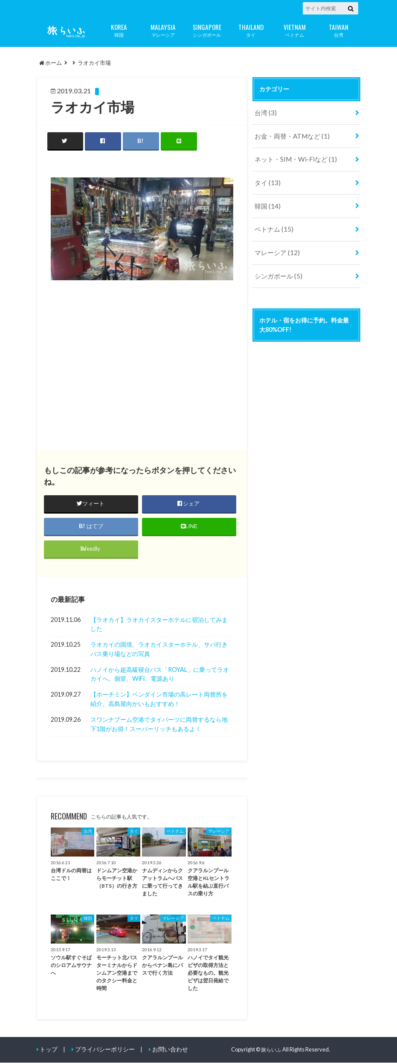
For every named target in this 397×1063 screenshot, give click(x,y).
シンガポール (207, 29)
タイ (251, 29)
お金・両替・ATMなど (288, 133)
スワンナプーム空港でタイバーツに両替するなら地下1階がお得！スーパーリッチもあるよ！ (159, 724)
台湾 (339, 29)
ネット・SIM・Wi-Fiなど (292, 156)
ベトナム (295, 29)
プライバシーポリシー (101, 1049)
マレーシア (163, 29)
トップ (48, 1049)
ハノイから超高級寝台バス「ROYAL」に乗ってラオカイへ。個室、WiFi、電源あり (159, 674)
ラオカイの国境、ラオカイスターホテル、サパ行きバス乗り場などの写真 (159, 649)
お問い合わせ (163, 1049)
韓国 (119, 29)
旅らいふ (272, 1049)
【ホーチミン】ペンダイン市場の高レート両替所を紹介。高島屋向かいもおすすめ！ (159, 699)
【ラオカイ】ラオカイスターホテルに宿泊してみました (159, 624)
